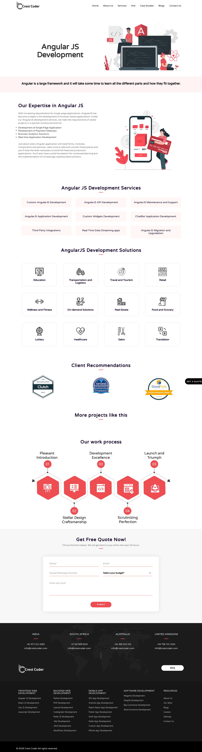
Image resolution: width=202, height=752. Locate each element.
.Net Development (62, 720)
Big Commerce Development (137, 704)
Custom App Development (101, 725)
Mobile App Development (97, 691)
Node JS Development (64, 716)
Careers (167, 711)
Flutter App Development (101, 711)
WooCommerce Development (138, 709)
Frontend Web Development (27, 691)
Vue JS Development (28, 706)
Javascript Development (29, 711)
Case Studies (147, 5)
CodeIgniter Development (65, 711)
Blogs (162, 5)
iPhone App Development (101, 729)
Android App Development (101, 702)
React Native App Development (103, 706)
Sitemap (167, 716)
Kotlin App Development (100, 720)
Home (96, 5)
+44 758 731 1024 (166, 643)
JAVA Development (62, 725)
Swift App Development (100, 716)
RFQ (172, 667)
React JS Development (29, 702)
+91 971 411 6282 (36, 643)
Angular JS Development (30, 697)
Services (122, 5)
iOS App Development (99, 697)
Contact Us (175, 5)
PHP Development (62, 702)
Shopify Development (134, 699)
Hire (133, 5)
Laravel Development (63, 706)
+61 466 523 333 (122, 643)
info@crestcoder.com (35, 647)
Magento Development (135, 695)
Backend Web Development (62, 691)
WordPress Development (65, 729)
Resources (170, 689)
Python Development (63, 697)
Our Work (168, 702)
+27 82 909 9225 (79, 643)
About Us (108, 5)
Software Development (139, 689)
